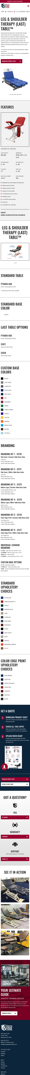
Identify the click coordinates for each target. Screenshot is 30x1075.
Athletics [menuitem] (3, 1074)
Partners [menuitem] (3, 1068)
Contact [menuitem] (3, 1062)
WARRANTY (3, 212)
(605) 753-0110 (5, 1040)
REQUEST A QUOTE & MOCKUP (15, 1)
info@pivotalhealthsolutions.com (9, 1044)
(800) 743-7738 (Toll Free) (7, 1042)
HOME (2, 11)
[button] (28, 6)
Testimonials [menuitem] (4, 1066)
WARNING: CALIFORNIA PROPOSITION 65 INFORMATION (13, 215)
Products (10, 11)
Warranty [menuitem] (3, 1064)
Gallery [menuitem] (2, 1055)
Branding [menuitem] (3, 1053)
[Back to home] (5, 5)
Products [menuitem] (3, 1051)
